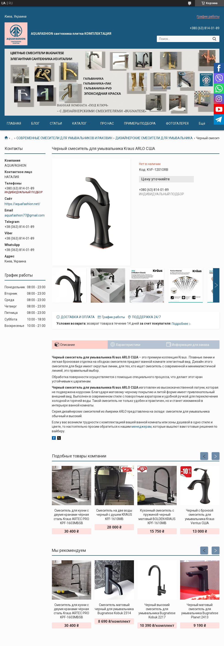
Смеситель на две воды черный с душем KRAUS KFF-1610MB (114, 515)
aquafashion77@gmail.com (25, 215)
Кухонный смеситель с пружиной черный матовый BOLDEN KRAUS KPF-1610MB (157, 517)
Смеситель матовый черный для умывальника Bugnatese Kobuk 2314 (114, 609)
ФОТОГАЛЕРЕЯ (177, 123)
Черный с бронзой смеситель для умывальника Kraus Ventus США (199, 517)
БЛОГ (35, 123)
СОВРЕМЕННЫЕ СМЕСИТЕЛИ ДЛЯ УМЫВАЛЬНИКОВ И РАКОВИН (64, 138)
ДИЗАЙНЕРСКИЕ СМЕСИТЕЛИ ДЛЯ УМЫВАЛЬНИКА (154, 138)
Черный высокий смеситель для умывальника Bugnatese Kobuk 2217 (157, 611)
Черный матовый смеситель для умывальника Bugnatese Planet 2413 (199, 611)
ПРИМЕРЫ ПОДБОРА (140, 123)
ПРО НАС (107, 123)
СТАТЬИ (56, 123)
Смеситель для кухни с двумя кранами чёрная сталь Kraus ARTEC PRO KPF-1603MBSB (71, 517)
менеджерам (141, 426)
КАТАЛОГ (79, 123)
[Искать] (214, 39)
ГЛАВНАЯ (14, 123)
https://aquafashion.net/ (22, 204)
